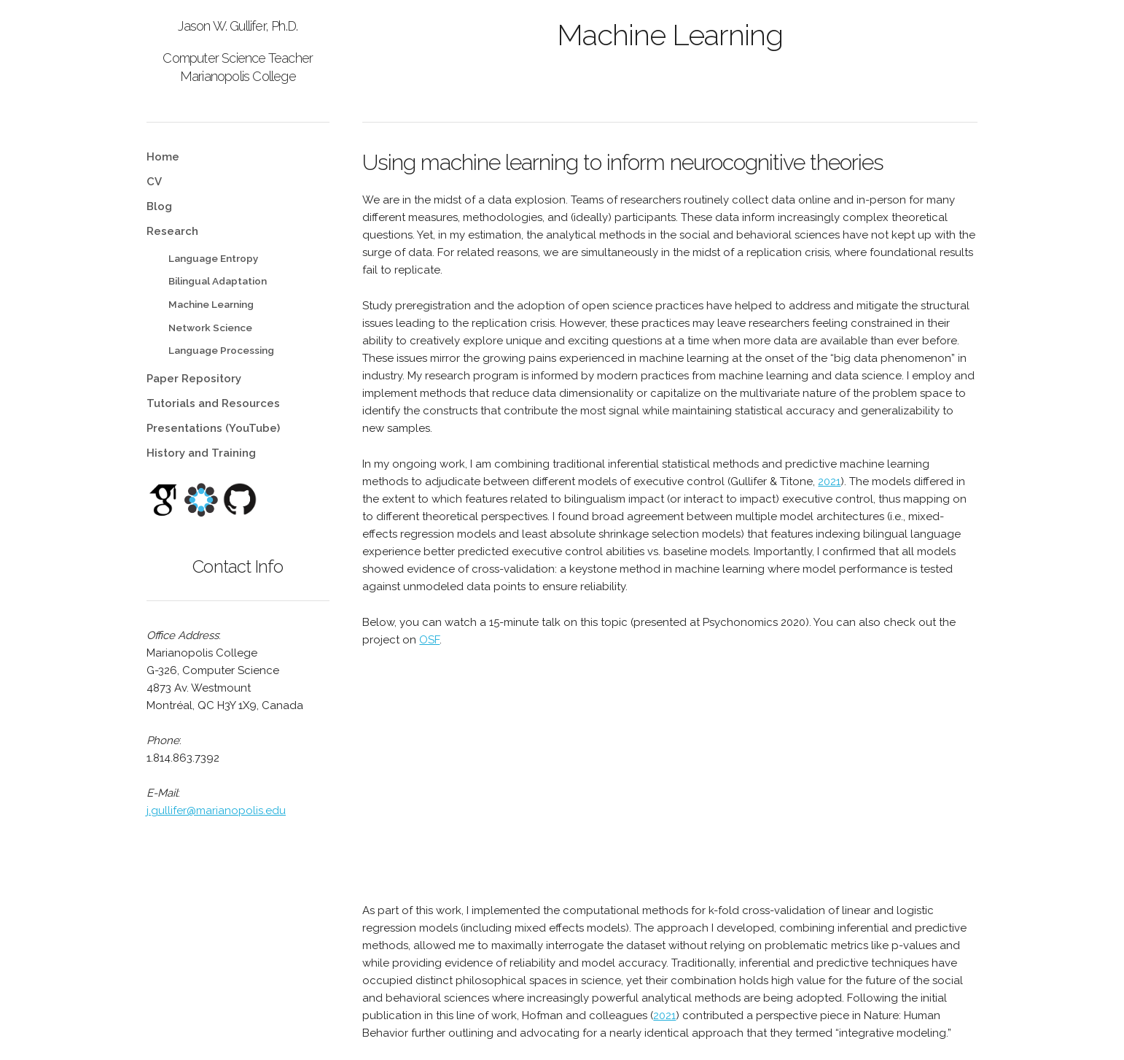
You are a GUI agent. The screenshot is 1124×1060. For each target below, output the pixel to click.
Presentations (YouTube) (213, 428)
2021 (829, 481)
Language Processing (221, 350)
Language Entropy (213, 258)
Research (172, 231)
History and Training (201, 453)
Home (163, 156)
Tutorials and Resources (213, 403)
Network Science (210, 327)
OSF (429, 639)
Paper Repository (194, 378)
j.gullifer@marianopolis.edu (216, 810)
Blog (159, 206)
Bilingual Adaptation (217, 281)
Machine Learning (211, 304)
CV (154, 181)
